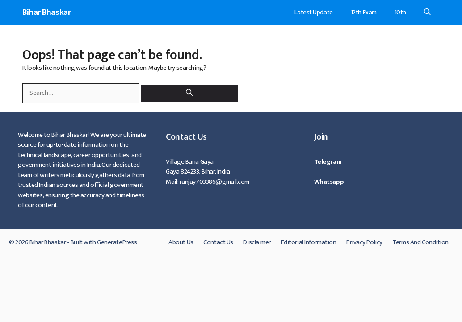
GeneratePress (117, 242)
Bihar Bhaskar (46, 12)
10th (400, 12)
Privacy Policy (364, 242)
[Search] (189, 93)
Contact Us (218, 242)
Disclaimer (257, 242)
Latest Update (313, 12)
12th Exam (364, 12)
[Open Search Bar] (427, 12)
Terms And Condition (420, 242)
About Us (180, 242)
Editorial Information (308, 242)
